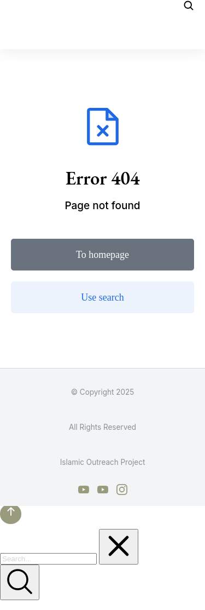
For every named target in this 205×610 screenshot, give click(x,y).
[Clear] (118, 547)
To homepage (102, 254)
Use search (102, 297)
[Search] (19, 582)
